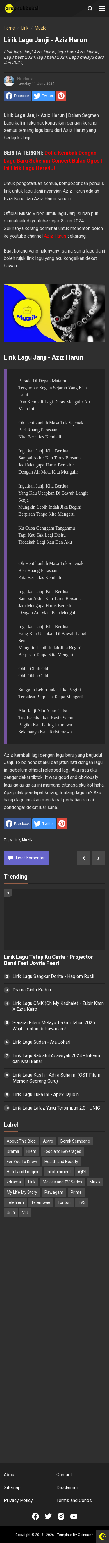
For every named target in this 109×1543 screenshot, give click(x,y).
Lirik (17, 840)
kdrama (14, 1182)
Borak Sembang (75, 1141)
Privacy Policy (18, 1500)
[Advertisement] (54, 1280)
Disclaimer (67, 1487)
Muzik (27, 840)
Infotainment (59, 1171)
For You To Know (22, 1161)
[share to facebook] (17, 96)
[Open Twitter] (48, 1516)
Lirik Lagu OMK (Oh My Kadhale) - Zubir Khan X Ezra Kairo (58, 1006)
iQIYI (82, 1171)
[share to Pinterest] (61, 96)
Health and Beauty (61, 1161)
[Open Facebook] (35, 1516)
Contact (64, 1475)
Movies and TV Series (62, 1182)
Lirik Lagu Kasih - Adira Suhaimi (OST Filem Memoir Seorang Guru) (56, 1078)
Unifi (11, 1212)
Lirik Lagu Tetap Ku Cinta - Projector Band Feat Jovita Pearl (48, 960)
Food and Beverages (62, 1151)
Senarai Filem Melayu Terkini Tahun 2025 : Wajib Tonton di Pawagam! (54, 1025)
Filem (31, 1151)
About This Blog (21, 1141)
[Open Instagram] (61, 1516)
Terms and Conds (74, 1500)
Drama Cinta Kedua (31, 990)
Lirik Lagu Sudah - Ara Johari (41, 1042)
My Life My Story (22, 1192)
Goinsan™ (86, 1535)
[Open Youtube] (73, 1516)
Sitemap (12, 1487)
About (10, 1475)
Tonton (64, 1202)
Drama (13, 1151)
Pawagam (53, 1192)
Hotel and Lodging (23, 1171)
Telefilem (15, 1202)
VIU (25, 1212)
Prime (76, 1192)
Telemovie (40, 1202)
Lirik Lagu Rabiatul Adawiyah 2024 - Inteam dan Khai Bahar (56, 1059)
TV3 (81, 1202)
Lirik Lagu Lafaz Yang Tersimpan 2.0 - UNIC (56, 1108)
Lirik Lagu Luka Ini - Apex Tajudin (45, 1094)
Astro (48, 1141)
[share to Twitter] (43, 96)
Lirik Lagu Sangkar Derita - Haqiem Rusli (53, 976)
